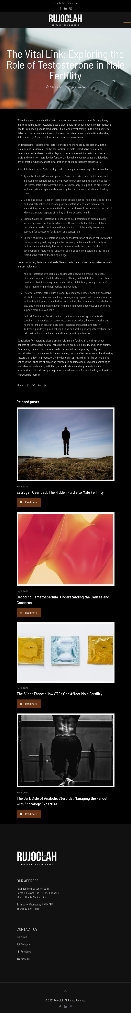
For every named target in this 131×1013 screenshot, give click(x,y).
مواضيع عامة (79, 86)
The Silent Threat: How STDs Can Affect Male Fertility (59, 693)
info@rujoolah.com (67, 3)
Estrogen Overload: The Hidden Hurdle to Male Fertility (60, 492)
